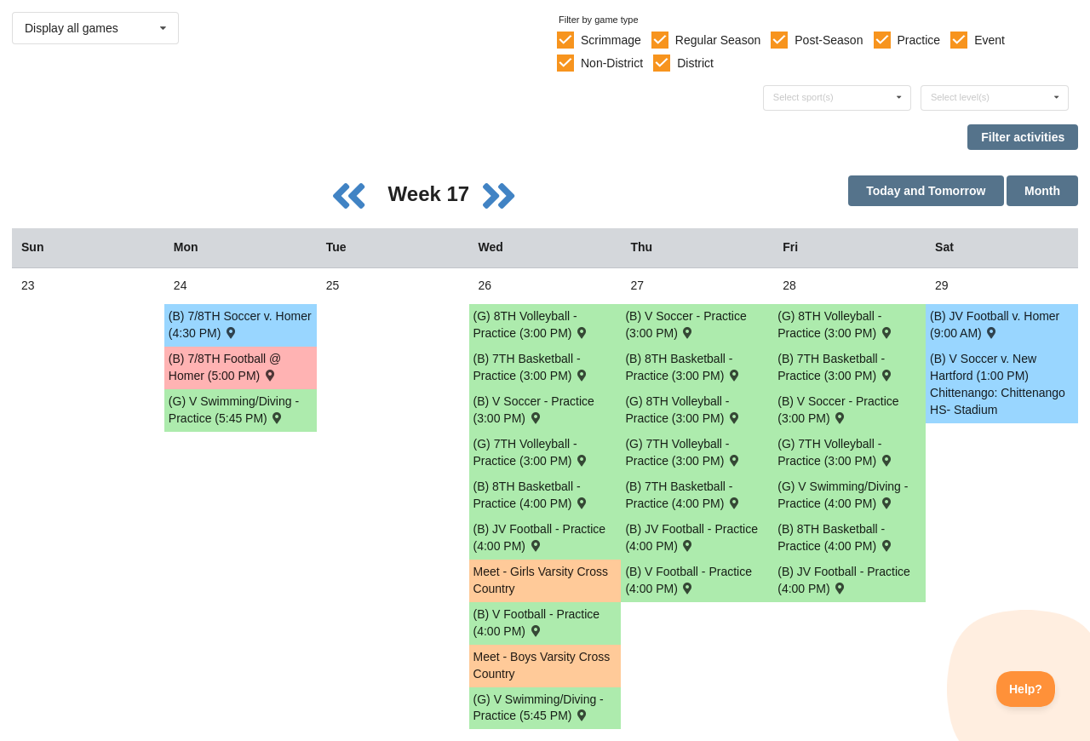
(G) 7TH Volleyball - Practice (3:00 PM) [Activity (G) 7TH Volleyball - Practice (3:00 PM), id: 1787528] (835, 452)
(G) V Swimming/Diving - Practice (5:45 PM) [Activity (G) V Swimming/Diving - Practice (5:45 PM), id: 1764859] (234, 409)
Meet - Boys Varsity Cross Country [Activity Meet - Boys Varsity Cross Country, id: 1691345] (542, 665)
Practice (919, 40)
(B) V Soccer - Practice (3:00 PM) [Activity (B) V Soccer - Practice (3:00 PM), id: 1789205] (533, 409)
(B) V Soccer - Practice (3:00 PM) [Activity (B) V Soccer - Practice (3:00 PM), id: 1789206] (685, 324)
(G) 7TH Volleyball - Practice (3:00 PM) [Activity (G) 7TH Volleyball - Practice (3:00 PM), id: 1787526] (531, 452)
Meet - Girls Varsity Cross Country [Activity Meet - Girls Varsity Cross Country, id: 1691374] (540, 580)
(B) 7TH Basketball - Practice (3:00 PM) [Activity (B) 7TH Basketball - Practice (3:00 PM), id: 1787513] (531, 367)
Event (989, 40)
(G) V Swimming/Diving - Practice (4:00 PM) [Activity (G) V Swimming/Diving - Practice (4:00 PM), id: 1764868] (842, 495)
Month (1042, 191)
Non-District (612, 63)
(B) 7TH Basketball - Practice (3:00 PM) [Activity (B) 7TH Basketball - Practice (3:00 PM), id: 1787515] (835, 367)
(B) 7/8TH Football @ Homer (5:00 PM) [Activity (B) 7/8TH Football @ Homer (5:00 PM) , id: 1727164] (225, 367)
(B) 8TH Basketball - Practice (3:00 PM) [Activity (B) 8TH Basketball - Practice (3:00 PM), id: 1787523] (683, 367)
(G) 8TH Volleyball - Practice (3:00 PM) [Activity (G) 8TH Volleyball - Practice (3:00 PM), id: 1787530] (683, 409)
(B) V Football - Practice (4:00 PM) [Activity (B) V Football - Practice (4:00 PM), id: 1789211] (536, 622)
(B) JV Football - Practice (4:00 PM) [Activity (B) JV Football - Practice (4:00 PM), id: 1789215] (691, 537)
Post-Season (829, 40)
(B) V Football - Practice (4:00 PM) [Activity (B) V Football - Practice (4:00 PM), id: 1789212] (688, 580)
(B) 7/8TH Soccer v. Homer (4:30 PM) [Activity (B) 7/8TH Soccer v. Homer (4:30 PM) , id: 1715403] (240, 324)
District (695, 63)
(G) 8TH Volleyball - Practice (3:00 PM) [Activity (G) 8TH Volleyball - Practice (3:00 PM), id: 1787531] (835, 324)
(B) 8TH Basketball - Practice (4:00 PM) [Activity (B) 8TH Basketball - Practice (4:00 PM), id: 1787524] (835, 537)
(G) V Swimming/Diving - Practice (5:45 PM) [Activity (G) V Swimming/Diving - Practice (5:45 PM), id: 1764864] (538, 707)
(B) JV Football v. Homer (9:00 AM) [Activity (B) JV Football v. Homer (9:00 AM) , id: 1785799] (994, 324)
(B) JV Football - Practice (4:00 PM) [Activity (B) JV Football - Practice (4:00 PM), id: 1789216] (843, 580)
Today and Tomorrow (925, 191)
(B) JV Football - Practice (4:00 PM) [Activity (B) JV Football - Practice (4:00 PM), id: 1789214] (539, 537)
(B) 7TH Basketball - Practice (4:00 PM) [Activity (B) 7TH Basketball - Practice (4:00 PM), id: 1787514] (683, 495)
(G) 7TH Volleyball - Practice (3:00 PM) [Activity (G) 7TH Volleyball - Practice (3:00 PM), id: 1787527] (683, 452)
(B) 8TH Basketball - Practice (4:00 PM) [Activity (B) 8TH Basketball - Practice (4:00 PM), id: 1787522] (531, 495)
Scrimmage (611, 40)
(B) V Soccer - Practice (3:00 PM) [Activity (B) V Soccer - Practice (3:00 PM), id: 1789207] (837, 409)
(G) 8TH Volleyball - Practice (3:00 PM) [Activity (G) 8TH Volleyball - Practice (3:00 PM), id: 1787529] (531, 324)
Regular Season (717, 40)
